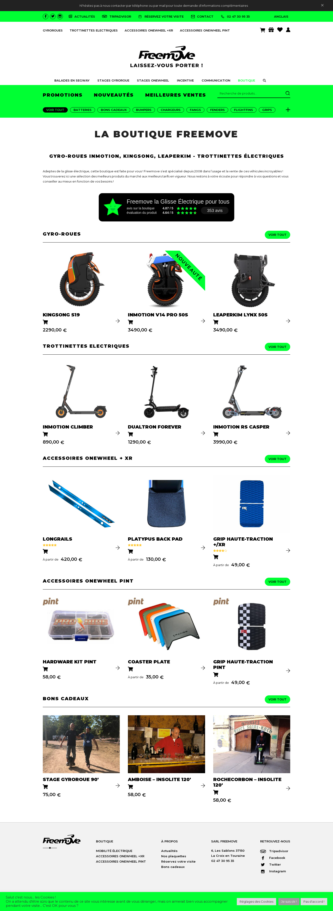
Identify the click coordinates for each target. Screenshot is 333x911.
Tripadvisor (274, 851)
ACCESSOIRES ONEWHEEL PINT (205, 30)
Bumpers (143, 110)
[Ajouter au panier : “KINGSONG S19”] (46, 322)
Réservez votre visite (178, 861)
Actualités (169, 851)
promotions (63, 95)
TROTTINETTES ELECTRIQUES (94, 30)
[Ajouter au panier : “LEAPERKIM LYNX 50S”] (216, 322)
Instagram (273, 871)
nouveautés (114, 95)
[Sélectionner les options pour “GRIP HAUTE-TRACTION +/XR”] (216, 557)
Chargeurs (171, 110)
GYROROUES (53, 30)
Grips (267, 110)
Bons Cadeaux (114, 110)
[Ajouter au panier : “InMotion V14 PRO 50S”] (131, 322)
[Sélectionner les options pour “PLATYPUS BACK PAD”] (131, 552)
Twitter (270, 864)
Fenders (217, 110)
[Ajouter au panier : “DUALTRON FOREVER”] (131, 434)
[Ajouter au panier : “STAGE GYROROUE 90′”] (46, 787)
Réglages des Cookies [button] (256, 901)
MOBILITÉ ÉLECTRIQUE (114, 851)
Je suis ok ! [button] (289, 901)
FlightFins (243, 110)
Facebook (272, 858)
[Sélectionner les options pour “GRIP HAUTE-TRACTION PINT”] (216, 675)
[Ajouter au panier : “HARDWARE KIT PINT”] (46, 669)
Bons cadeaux (173, 867)
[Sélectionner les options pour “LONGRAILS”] (46, 552)
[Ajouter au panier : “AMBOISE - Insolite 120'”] (131, 787)
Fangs (195, 110)
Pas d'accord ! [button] (313, 901)
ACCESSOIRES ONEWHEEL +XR (149, 30)
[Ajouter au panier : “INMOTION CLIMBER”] (46, 434)
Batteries (83, 110)
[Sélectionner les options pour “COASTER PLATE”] (131, 669)
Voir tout (55, 110)
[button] (264, 81)
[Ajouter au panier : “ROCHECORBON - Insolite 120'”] (216, 793)
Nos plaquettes (173, 856)
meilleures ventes (175, 95)
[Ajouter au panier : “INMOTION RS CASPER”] (216, 434)
